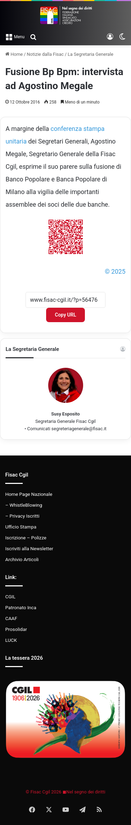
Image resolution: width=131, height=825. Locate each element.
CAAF (11, 618)
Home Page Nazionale (28, 494)
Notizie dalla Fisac (45, 54)
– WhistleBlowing (23, 505)
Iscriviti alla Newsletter (29, 548)
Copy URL (65, 315)
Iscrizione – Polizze (25, 537)
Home (14, 54)
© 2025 (115, 271)
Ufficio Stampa (20, 527)
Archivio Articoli (22, 559)
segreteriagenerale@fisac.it (79, 428)
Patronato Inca (20, 607)
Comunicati (38, 428)
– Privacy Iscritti (22, 516)
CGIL (10, 596)
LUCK (11, 640)
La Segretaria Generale (91, 54)
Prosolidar (16, 629)
